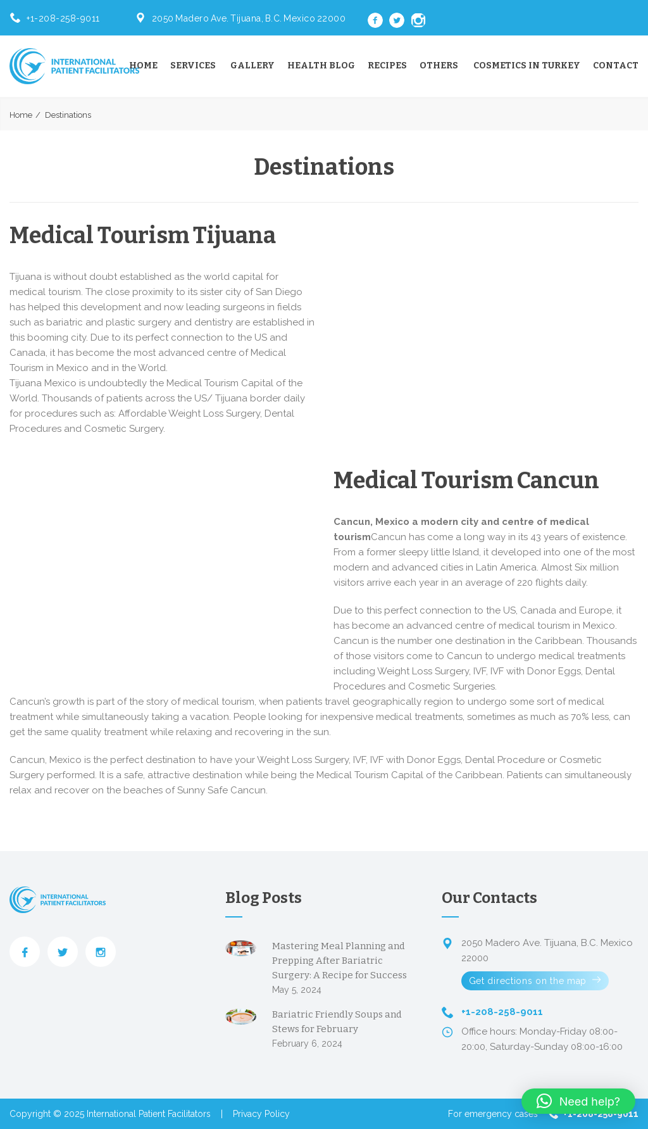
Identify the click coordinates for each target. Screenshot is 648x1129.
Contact (616, 65)
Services (193, 65)
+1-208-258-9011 (63, 18)
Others (439, 65)
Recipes (387, 65)
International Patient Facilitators (149, 1114)
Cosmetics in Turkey (526, 65)
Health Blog (321, 65)
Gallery (252, 65)
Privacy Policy (261, 1114)
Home (143, 65)
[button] (578, 1101)
